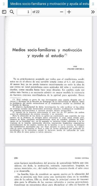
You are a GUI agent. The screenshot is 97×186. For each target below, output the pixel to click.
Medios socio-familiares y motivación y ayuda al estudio (52, 4)
